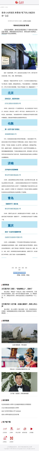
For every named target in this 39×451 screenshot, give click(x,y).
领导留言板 (25, 429)
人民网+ (11, 429)
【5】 (26, 267)
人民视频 (31, 429)
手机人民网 (18, 429)
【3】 (19, 267)
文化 (6, 7)
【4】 (22, 267)
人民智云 (5, 438)
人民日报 (5, 429)
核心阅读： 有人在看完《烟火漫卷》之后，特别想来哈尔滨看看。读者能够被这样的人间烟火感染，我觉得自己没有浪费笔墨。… (19, 311)
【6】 (19, 269)
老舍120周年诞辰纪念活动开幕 (10, 414)
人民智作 (11, 438)
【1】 (12, 267)
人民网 (2, 7)
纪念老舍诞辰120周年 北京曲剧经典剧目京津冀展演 (16, 404)
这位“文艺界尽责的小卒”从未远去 (11, 411)
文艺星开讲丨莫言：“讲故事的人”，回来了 (17, 289)
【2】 (16, 267)
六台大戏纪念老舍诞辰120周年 (10, 407)
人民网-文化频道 (27, 21)
